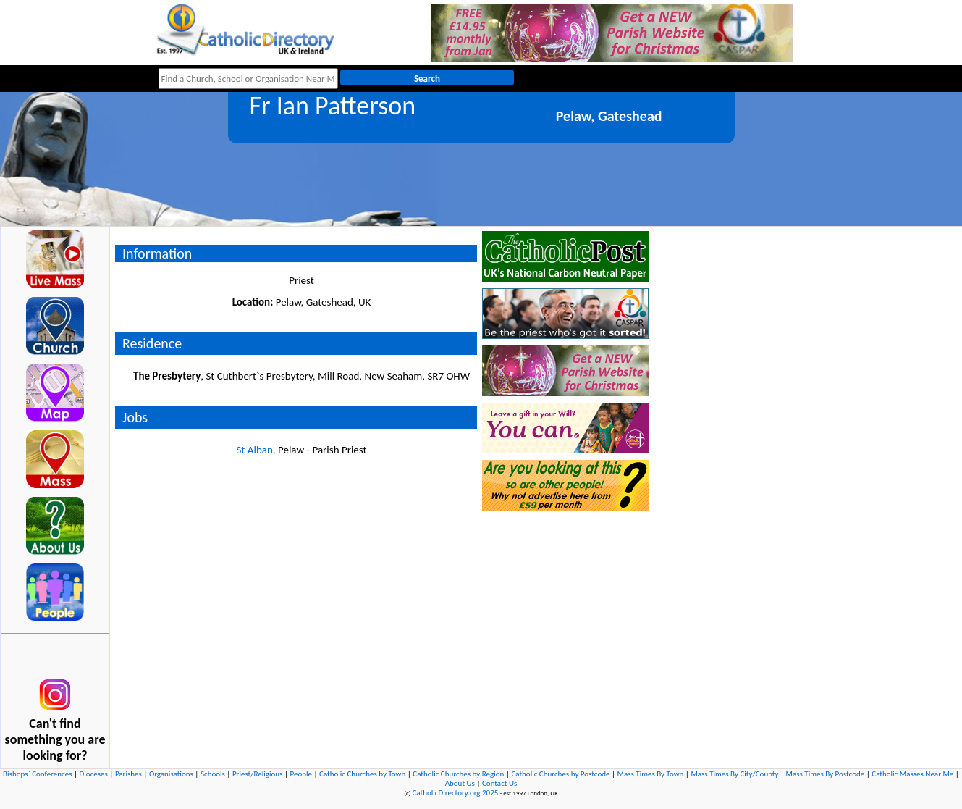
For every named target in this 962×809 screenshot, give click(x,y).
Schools (213, 774)
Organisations (171, 774)
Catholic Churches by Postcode (560, 774)
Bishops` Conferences (37, 774)
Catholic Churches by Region (458, 774)
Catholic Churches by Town (362, 774)
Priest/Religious (257, 774)
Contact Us (499, 783)
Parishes (128, 774)
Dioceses (94, 774)
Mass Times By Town (650, 774)
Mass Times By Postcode (825, 774)
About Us (460, 783)
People (301, 774)
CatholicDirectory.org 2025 (455, 792)
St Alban (254, 449)
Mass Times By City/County (734, 774)
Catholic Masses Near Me (912, 774)
